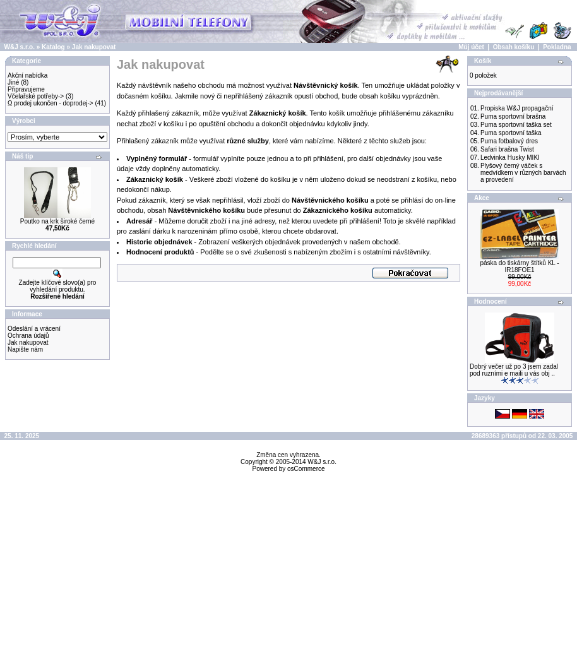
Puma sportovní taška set (516, 124)
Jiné (13, 82)
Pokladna (557, 47)
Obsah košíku (514, 47)
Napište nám (25, 349)
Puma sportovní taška (511, 132)
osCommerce (305, 468)
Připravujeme (26, 89)
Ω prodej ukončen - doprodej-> (50, 103)
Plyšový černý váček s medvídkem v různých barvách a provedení (523, 172)
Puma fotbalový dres (509, 141)
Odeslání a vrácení (34, 328)
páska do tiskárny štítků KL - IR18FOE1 (519, 266)
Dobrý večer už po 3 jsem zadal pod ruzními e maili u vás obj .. (514, 370)
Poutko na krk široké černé (57, 221)
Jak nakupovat (94, 47)
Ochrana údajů (28, 335)
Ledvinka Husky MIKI (510, 157)
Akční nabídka (27, 75)
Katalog (53, 47)
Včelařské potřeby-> (36, 96)
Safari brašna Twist (507, 149)
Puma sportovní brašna (512, 116)
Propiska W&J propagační (517, 108)
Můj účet (471, 47)
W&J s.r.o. (19, 47)
